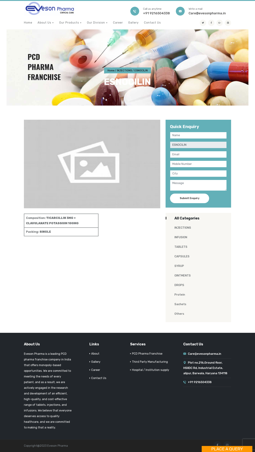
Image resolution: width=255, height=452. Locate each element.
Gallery (133, 22)
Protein (179, 294)
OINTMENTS (182, 275)
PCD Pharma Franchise (147, 353)
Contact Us (152, 22)
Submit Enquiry (189, 198)
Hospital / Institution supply (150, 370)
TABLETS (180, 246)
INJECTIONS (124, 70)
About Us (44, 22)
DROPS (179, 285)
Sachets (180, 304)
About (95, 353)
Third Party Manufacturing (150, 361)
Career (118, 22)
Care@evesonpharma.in (207, 13)
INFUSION (180, 237)
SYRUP (179, 266)
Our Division (96, 22)
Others (179, 313)
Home (28, 22)
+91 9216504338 (156, 13)
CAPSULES (181, 256)
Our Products (69, 22)
